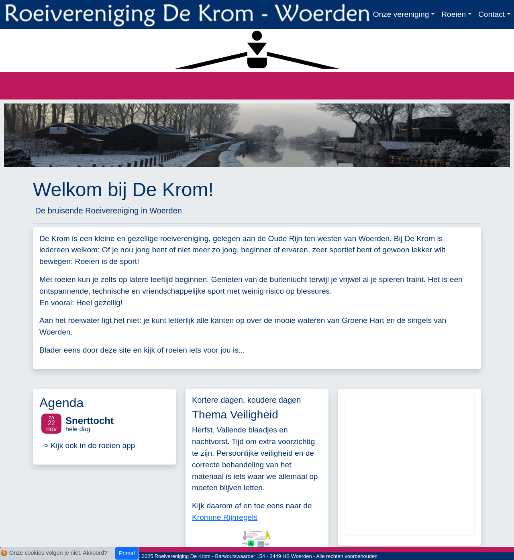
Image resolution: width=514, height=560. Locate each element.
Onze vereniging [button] (401, 14)
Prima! (127, 553)
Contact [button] (491, 14)
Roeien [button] (453, 14)
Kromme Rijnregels (224, 517)
